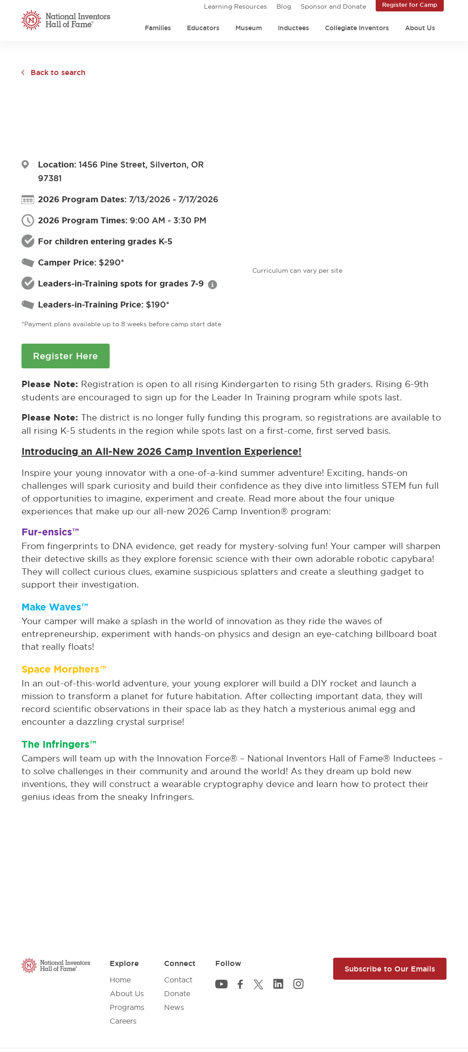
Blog (284, 6)
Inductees (293, 28)
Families (158, 28)
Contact (178, 980)
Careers (123, 1021)
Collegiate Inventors (357, 28)
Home (120, 980)
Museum (248, 28)
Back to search (58, 72)
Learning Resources (235, 6)
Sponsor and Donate (333, 6)
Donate (177, 993)
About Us (420, 28)
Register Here (65, 356)
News (174, 1007)
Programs (127, 1007)
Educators (203, 28)
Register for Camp (409, 4)
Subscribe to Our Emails (390, 969)
